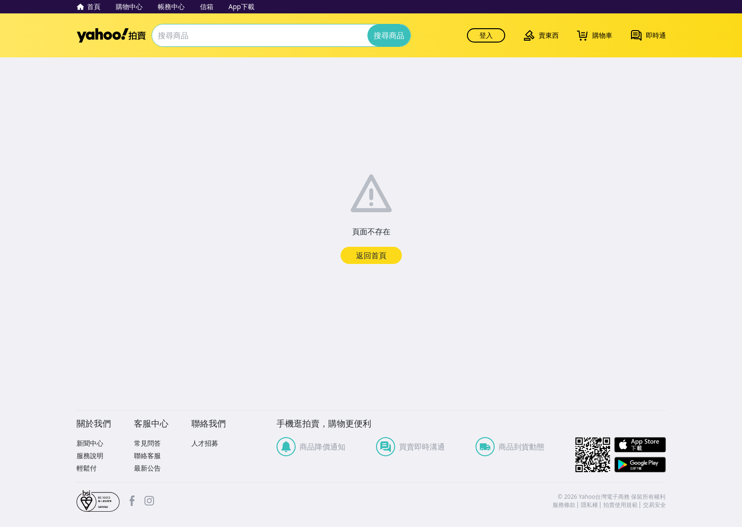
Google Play (640, 464)
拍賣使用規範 (620, 505)
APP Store (640, 445)
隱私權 (589, 505)
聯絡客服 (147, 455)
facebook (132, 500)
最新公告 (147, 467)
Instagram (149, 500)
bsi (98, 501)
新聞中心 (90, 443)
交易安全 (654, 505)
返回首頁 (371, 255)
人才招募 (204, 443)
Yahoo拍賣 (111, 35)
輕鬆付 (87, 467)
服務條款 (564, 505)
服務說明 (90, 455)
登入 (486, 35)
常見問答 (147, 443)
